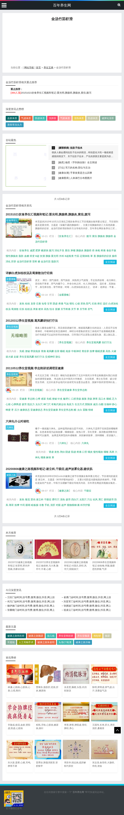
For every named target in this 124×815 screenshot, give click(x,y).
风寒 (111, 451)
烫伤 (33, 499)
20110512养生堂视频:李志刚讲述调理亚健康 (35, 368)
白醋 (101, 404)
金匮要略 (11, 279)
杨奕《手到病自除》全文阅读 (81, 162)
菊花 (27, 499)
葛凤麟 (50, 351)
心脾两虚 (16, 404)
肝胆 (13, 261)
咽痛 (43, 457)
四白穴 (75, 499)
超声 (63, 505)
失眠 (21, 351)
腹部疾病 (64, 147)
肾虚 (51, 451)
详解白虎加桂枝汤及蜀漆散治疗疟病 (29, 273)
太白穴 (39, 404)
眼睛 (28, 505)
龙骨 (33, 303)
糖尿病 (44, 250)
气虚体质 (26, 118)
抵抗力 (31, 404)
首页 (38, 67)
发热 (21, 303)
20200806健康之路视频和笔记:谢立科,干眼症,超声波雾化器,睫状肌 (49, 469)
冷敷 (41, 505)
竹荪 (76, 256)
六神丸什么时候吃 (17, 421)
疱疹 (68, 351)
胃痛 (43, 351)
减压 (95, 404)
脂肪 (21, 256)
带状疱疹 (35, 351)
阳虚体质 (93, 118)
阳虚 (73, 451)
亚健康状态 (36, 409)
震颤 (85, 409)
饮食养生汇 (12, 220)
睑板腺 (34, 505)
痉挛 (57, 351)
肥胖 (37, 250)
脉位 (57, 356)
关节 (73, 309)
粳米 (40, 309)
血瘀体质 (12, 118)
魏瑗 (107, 635)
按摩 (92, 351)
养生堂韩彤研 (66, 635)
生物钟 (107, 404)
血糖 (26, 256)
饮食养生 (24, 250)
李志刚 (31, 398)
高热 (46, 309)
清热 (62, 499)
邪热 (83, 303)
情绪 (90, 409)
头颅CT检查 (65, 642)
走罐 (16, 356)
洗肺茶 (52, 118)
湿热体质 (79, 118)
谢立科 (39, 499)
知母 (44, 303)
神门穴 (47, 404)
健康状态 (25, 409)
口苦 (84, 451)
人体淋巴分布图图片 (81, 178)
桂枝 (27, 303)
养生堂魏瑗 (83, 635)
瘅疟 (99, 303)
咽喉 (106, 451)
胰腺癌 (109, 236)
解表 (48, 457)
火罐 (113, 351)
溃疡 (89, 398)
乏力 (114, 398)
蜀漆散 (15, 309)
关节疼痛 (65, 309)
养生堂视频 (12, 326)
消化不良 (59, 250)
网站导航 (29, 67)
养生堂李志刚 (79, 390)
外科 (61, 256)
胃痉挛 (85, 351)
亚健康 (23, 398)
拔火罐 (9, 356)
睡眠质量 (100, 351)
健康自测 (64, 172)
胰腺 (48, 256)
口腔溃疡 (76, 398)
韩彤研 (97, 635)
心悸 (37, 398)
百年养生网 (62, 5)
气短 (66, 303)
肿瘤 (73, 250)
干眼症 (87, 490)
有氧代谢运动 (58, 404)
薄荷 (11, 505)
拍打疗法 (107, 342)
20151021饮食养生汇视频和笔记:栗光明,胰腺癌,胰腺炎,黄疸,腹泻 (56, 92)
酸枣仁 (67, 398)
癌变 (32, 256)
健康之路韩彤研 (15, 635)
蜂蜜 (8, 409)
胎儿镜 (51, 635)
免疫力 (70, 404)
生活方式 (79, 404)
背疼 (34, 261)
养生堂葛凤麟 (93, 342)
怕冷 (51, 309)
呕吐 (71, 303)
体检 (97, 250)
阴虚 (55, 303)
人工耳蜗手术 (26, 642)
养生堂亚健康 (64, 390)
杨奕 (61, 162)
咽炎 (90, 451)
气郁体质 (65, 118)
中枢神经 (76, 351)
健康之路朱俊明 (46, 642)
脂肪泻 (55, 261)
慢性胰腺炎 (12, 256)
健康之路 (11, 475)
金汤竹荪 (46, 261)
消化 (8, 261)
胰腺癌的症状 (104, 256)
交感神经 (50, 356)
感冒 (43, 398)
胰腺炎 (101, 236)
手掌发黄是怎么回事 (81, 172)
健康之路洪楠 (83, 642)
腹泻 (88, 236)
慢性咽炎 (98, 451)
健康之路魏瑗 (35, 635)
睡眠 (62, 351)
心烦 (77, 303)
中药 (22, 505)
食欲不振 (111, 250)
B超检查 (69, 256)
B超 (37, 256)
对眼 (58, 505)
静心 (114, 404)
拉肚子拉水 (76, 147)
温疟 (105, 303)
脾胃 (95, 398)
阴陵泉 (88, 404)
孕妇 (62, 451)
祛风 (95, 499)
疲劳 (24, 404)
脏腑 (57, 309)
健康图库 (64, 178)
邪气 (90, 309)
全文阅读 (110, 262)
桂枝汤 (28, 309)
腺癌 (114, 256)
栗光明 (54, 256)
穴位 (61, 167)
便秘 (27, 351)
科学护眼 (85, 505)
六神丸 (10, 427)
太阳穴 (83, 499)
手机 (47, 505)
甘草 (49, 303)
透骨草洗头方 (14, 124)
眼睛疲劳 (109, 499)
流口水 (102, 398)
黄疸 (94, 236)
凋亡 (100, 499)
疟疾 (21, 309)
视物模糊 (72, 505)
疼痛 (103, 250)
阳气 (88, 303)
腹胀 (84, 398)
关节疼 (83, 309)
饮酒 (42, 256)
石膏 (38, 303)
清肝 (52, 505)
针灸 (60, 398)
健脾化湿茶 (108, 118)
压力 (16, 409)
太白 (79, 409)
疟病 (94, 303)
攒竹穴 (55, 499)
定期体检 (85, 256)
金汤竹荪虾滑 (24, 261)
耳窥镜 (11, 642)
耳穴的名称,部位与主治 (77, 167)
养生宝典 (48, 67)
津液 (35, 309)
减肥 (32, 250)
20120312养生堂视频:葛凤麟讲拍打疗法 (32, 320)
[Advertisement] (62, 44)
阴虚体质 (40, 118)
